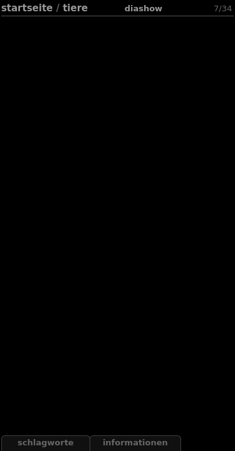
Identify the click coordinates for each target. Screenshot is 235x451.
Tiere (75, 8)
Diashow (143, 8)
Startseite (27, 8)
